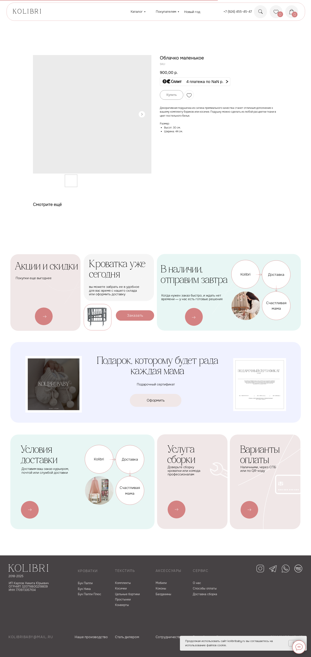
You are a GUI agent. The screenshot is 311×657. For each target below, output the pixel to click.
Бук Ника (84, 589)
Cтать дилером (127, 637)
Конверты (122, 605)
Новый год (192, 12)
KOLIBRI (27, 12)
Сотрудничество (169, 637)
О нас (197, 583)
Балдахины (163, 594)
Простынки (123, 599)
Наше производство (91, 637)
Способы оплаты (205, 588)
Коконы (161, 588)
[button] (195, 81)
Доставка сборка (205, 594)
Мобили (161, 583)
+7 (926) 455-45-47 (237, 12)
